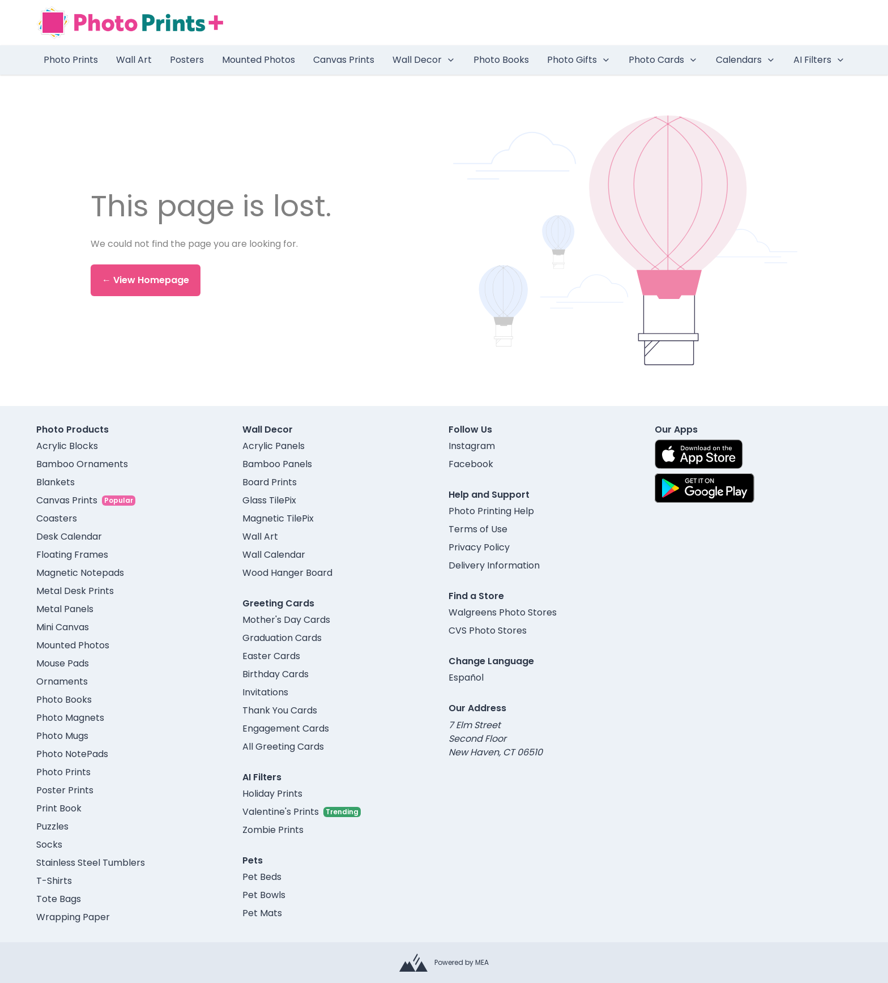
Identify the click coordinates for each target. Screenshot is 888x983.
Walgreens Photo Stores (503, 612)
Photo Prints (71, 59)
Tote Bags (58, 898)
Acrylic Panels (273, 445)
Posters (187, 59)
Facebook (471, 464)
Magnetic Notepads (80, 572)
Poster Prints (64, 790)
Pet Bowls (263, 894)
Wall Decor (423, 59)
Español (466, 677)
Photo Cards (663, 59)
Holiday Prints (272, 793)
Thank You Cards (279, 710)
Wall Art (134, 59)
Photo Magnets (70, 717)
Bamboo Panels (277, 464)
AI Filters (819, 59)
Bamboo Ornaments (82, 464)
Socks (49, 844)
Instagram (472, 445)
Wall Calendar (273, 554)
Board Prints (269, 482)
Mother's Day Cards (286, 619)
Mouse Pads (62, 663)
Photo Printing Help (491, 511)
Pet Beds (261, 876)
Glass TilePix (269, 500)
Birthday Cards (275, 674)
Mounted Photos (258, 59)
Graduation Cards (282, 637)
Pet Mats (262, 913)
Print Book (59, 808)
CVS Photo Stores (488, 630)
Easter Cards (271, 656)
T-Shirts (54, 880)
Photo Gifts (578, 59)
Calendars (745, 59)
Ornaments (62, 681)
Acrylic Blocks (67, 445)
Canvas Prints (343, 59)
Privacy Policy (479, 547)
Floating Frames (72, 554)
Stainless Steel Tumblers (90, 862)
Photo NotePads (72, 753)
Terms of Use (478, 529)
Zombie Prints (273, 829)
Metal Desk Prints (75, 590)
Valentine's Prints (280, 811)
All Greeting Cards (283, 746)
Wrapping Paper (73, 917)
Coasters (56, 518)
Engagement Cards (285, 728)
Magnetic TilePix (278, 518)
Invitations (265, 692)
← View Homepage (145, 280)
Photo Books (501, 59)
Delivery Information (494, 565)
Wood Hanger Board (287, 572)
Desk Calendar (69, 536)
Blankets (55, 482)
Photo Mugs (62, 735)
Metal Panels (64, 609)
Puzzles (52, 826)
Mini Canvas (62, 627)
